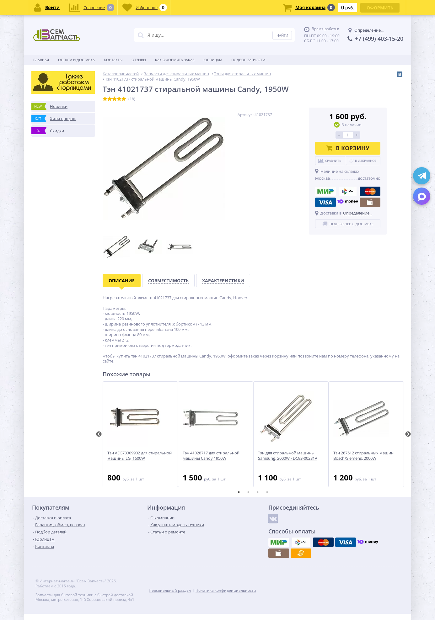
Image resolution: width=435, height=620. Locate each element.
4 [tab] (267, 492)
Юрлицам (212, 59)
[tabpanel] (140, 434)
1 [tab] (239, 492)
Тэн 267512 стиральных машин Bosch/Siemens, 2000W (363, 455)
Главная (41, 59)
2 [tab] (248, 492)
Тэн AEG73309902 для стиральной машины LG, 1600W (139, 455)
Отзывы (139, 59)
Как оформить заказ (174, 59)
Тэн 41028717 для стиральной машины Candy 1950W (211, 455)
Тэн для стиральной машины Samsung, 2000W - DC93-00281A (287, 455)
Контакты (113, 59)
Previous (99, 434)
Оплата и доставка (76, 59)
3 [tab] (258, 492)
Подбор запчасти (248, 59)
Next (408, 434)
